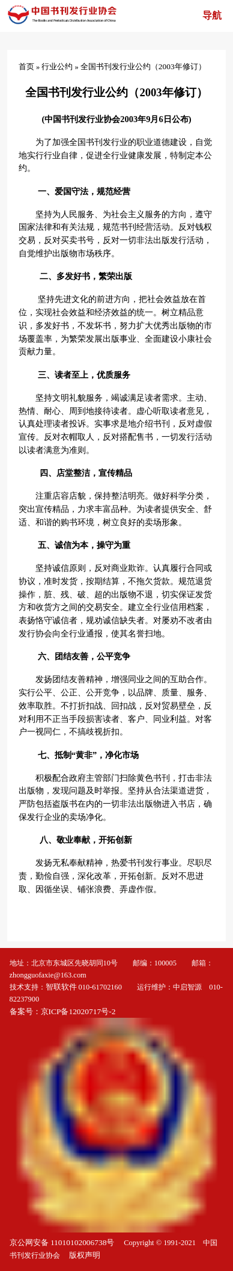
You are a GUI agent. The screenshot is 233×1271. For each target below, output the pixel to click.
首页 (26, 66)
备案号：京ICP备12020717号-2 (64, 1011)
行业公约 (57, 66)
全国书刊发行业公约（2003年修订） (143, 66)
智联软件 (61, 986)
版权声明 (84, 1255)
